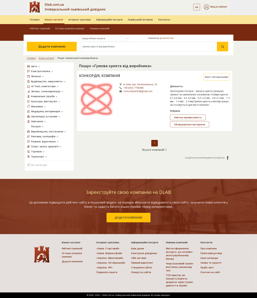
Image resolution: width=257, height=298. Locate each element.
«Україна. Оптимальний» (110, 262)
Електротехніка (40, 71)
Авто (34, 66)
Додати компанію (51, 46)
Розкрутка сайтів (141, 272)
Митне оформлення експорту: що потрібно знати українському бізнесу (179, 253)
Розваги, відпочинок (43, 141)
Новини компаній (99, 28)
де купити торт (167, 38)
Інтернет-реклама (79, 19)
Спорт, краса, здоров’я (45, 146)
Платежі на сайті (210, 272)
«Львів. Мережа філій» (109, 253)
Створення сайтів (141, 267)
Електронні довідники (144, 253)
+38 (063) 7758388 (133, 87)
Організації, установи (44, 116)
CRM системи (138, 258)
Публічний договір (211, 253)
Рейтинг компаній (40, 28)
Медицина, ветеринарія (45, 111)
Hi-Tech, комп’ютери (43, 86)
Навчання (37, 121)
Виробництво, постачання (47, 131)
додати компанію (128, 217)
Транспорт (37, 156)
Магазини (37, 106)
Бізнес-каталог (54, 19)
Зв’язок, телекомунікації (45, 91)
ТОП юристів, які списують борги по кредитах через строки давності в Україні (179, 280)
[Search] (148, 46)
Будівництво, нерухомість (47, 81)
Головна (35, 19)
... (210, 104)
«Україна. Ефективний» (109, 258)
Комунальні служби (43, 96)
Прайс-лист (207, 267)
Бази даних (137, 248)
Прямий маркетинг (142, 262)
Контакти (164, 19)
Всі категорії (37, 165)
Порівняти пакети (106, 272)
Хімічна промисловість (188, 117)
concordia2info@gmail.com (137, 91)
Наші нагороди (209, 258)
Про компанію (208, 248)
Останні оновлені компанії (69, 28)
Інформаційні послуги (109, 19)
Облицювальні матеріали (189, 124)
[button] (215, 7)
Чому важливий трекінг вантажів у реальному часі (179, 267)
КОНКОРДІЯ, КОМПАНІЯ (99, 75)
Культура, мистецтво (44, 101)
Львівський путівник (140, 19)
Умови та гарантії (210, 262)
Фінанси (36, 76)
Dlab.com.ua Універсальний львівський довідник (75, 6)
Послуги (36, 126)
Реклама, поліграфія (43, 136)
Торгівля (36, 151)
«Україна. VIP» (104, 267)
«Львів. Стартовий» (107, 248)
